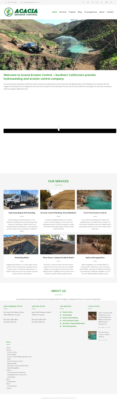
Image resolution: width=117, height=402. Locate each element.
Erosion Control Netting (70, 318)
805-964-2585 (12, 2)
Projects (72, 12)
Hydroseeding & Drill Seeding (22, 213)
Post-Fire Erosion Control (95, 213)
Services (62, 12)
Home (54, 12)
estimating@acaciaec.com (31, 2)
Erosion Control (67, 312)
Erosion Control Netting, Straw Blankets (58, 213)
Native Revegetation (95, 258)
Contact (110, 12)
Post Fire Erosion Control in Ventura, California (104, 335)
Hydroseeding (67, 315)
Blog (80, 12)
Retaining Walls (22, 258)
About (101, 12)
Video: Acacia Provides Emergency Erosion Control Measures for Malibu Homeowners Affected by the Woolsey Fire (105, 318)
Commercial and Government (16, 372)
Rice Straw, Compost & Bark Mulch (58, 258)
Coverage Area (90, 12)
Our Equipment (12, 386)
